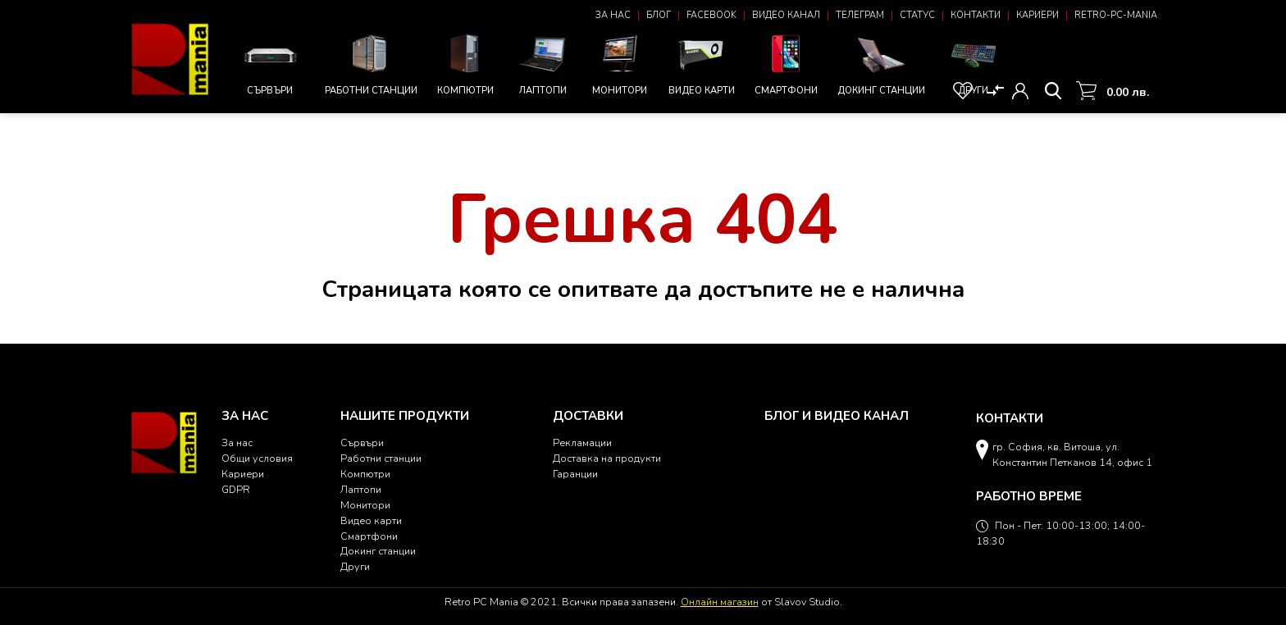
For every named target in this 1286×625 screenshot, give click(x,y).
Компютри (466, 63)
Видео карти (701, 63)
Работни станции (371, 63)
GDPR (235, 489)
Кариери (1037, 15)
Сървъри (270, 65)
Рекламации (582, 442)
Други (973, 63)
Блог (658, 15)
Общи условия (257, 458)
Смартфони (786, 63)
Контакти (976, 15)
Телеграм (860, 15)
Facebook (711, 15)
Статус (917, 15)
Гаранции (575, 474)
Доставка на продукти (607, 458)
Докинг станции (881, 65)
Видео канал (786, 15)
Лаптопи (543, 63)
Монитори (620, 63)
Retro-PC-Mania (1115, 15)
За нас (613, 15)
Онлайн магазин (720, 602)
